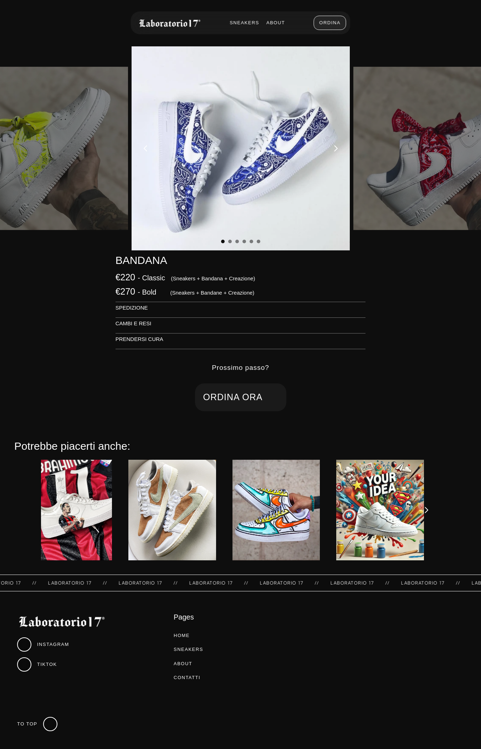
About (275, 22)
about (183, 663)
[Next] (335, 148)
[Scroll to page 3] (237, 241)
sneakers (188, 649)
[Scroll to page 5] (251, 241)
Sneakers (244, 22)
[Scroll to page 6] (259, 241)
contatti (187, 677)
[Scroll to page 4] (244, 241)
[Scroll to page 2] (230, 241)
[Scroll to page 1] (222, 241)
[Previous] (146, 148)
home (182, 635)
